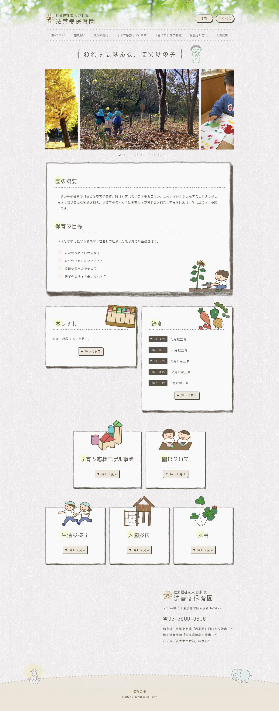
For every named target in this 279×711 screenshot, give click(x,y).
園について (58, 35)
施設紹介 (80, 35)
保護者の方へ (199, 35)
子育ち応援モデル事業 (132, 35)
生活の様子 (101, 35)
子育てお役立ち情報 (168, 35)
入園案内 (222, 35)
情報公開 (139, 691)
